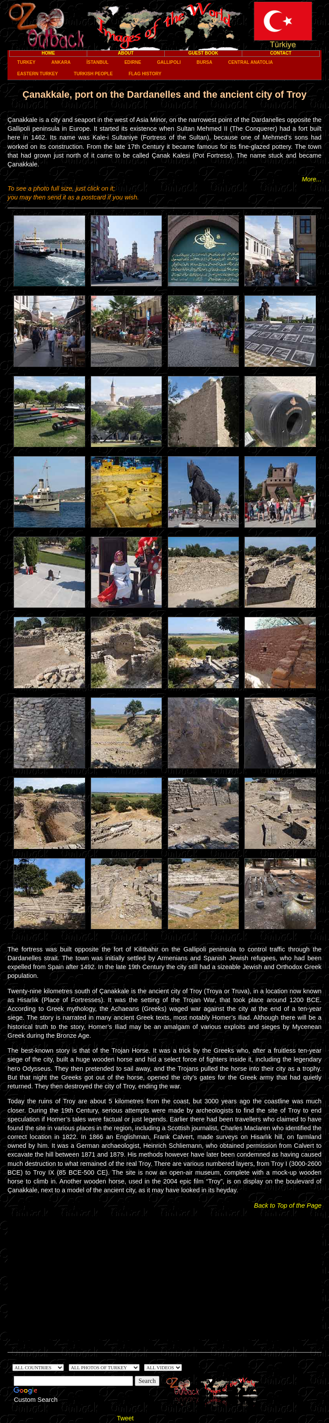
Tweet (125, 1418)
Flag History (145, 73)
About (126, 53)
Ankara (61, 62)
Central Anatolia (250, 62)
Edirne (132, 62)
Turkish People (93, 73)
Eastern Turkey (37, 73)
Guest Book (203, 53)
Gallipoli (169, 62)
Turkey (26, 62)
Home (48, 53)
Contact (281, 53)
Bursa (204, 62)
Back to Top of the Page (288, 1205)
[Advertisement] (164, 1277)
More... (312, 179)
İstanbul (97, 62)
